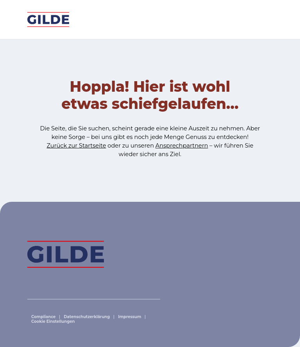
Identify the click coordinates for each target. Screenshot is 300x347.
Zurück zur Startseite (76, 145)
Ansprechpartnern (181, 145)
